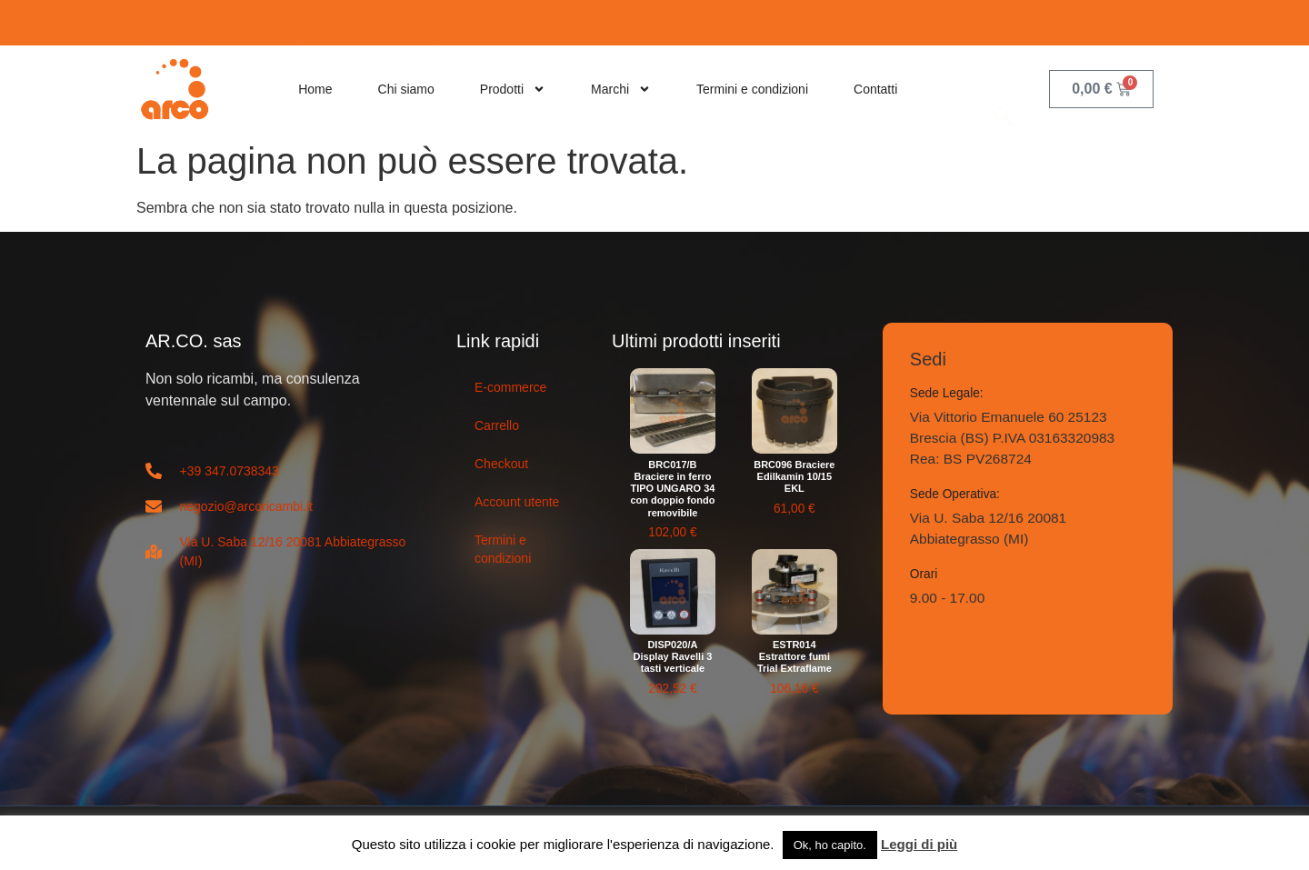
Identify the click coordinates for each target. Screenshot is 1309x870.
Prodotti (512, 89)
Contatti (875, 89)
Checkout (501, 463)
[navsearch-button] (1004, 89)
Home (315, 89)
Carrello (497, 425)
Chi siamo (406, 89)
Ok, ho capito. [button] (830, 845)
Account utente (517, 502)
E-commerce (510, 387)
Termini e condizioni (752, 89)
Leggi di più (919, 844)
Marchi (621, 89)
